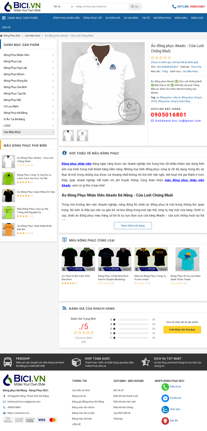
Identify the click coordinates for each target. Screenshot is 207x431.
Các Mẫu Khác (32, 35)
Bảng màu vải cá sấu (83, 413)
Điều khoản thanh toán (126, 396)
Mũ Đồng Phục (162, 17)
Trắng (165, 71)
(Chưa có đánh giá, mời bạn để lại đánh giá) (174, 62)
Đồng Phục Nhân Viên (66, 17)
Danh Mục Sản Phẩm (20, 18)
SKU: (153, 66)
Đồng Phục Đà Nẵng (15, 112)
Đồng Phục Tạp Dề (15, 93)
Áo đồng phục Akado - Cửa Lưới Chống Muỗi (69, 35)
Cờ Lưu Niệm (11, 106)
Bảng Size (197, 17)
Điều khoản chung (123, 407)
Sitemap (118, 418)
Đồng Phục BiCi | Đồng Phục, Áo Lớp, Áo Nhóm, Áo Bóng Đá (23, 6)
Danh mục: (175, 71)
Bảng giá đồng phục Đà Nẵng (88, 401)
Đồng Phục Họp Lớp (15, 67)
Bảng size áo (79, 396)
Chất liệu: (185, 66)
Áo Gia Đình (131, 17)
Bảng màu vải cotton (83, 407)
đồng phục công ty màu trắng (174, 101)
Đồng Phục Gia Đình (15, 87)
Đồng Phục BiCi (12, 35)
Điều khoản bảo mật (125, 401)
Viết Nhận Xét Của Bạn (182, 329)
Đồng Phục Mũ (12, 99)
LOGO (7, 125)
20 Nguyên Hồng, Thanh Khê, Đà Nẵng (28, 396)
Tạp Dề (146, 17)
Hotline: (188, 6)
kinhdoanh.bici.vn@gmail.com (176, 120)
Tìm (135, 6)
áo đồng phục (164, 97)
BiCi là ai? (119, 390)
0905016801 (169, 114)
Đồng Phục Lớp (92, 17)
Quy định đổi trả (122, 413)
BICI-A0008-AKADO (167, 66)
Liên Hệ (6, 27)
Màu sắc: (156, 71)
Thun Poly (196, 66)
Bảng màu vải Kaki (82, 418)
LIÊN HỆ (76, 424)
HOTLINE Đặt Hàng (166, 109)
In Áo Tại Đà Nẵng (14, 119)
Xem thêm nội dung (133, 225)
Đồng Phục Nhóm (14, 74)
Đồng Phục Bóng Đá (15, 80)
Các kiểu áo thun (81, 390)
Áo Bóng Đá (113, 17)
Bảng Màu (181, 17)
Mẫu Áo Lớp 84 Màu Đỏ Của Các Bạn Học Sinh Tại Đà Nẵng (73, 279)
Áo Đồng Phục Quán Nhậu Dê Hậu (36, 191)
